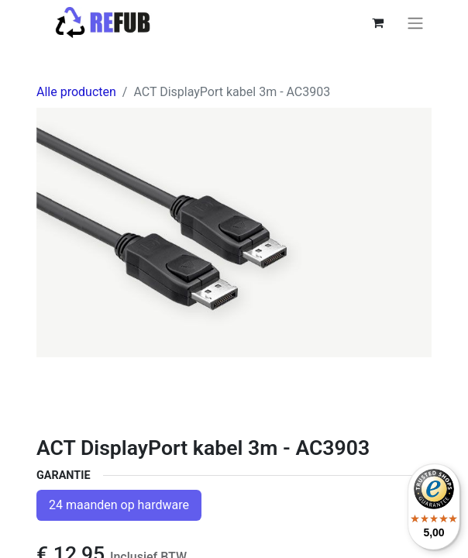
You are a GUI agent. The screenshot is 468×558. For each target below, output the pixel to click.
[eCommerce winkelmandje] (377, 22)
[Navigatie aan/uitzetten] (415, 23)
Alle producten (76, 91)
